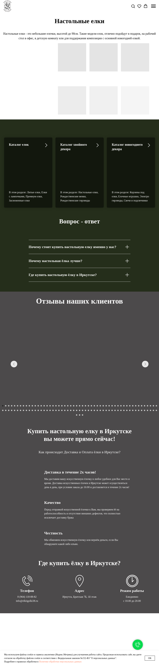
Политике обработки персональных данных (60, 661)
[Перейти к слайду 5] (14, 383)
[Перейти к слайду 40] (118, 383)
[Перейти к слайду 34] (100, 383)
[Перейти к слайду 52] (153, 383)
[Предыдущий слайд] (14, 342)
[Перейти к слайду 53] (156, 383)
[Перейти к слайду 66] (38, 388)
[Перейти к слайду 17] (50, 383)
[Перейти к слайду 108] (79, 393)
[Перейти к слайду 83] (88, 388)
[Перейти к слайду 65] (35, 388)
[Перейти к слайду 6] (17, 383)
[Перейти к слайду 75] (64, 388)
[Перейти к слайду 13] (38, 383)
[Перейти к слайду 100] (138, 388)
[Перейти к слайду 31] (91, 383)
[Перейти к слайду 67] (41, 388)
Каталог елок (19, 144)
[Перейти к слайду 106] (156, 388)
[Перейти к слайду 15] (44, 383)
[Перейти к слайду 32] (94, 383)
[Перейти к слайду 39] (115, 383)
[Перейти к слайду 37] (109, 383)
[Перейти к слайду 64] (32, 388)
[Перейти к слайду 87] (100, 388)
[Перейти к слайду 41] (121, 383)
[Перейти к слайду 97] (129, 388)
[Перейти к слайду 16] (47, 383)
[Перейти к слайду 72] (56, 388)
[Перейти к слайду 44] (129, 383)
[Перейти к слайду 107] (76, 393)
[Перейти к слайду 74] (62, 388)
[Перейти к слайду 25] (73, 383)
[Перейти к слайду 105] (153, 388)
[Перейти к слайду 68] (44, 388)
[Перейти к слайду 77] (70, 388)
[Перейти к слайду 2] (5, 383)
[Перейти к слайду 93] (118, 388)
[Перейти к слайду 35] (103, 383)
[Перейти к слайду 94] (121, 388)
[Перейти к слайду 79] (76, 388)
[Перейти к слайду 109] (82, 393)
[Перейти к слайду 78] (73, 388)
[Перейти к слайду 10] (29, 383)
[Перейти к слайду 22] (64, 383)
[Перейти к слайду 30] (88, 383)
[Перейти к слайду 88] (103, 388)
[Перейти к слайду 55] (5, 388)
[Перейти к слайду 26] (76, 383)
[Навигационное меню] (153, 6)
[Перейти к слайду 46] (135, 383)
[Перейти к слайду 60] (20, 388)
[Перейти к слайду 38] (112, 383)
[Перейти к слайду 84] (91, 388)
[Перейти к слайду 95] (124, 388)
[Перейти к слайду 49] (144, 383)
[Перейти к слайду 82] (85, 388)
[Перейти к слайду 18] (53, 383)
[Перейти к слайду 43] (126, 383)
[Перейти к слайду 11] (32, 383)
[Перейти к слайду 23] (67, 383)
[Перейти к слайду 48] (141, 383)
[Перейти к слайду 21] (62, 383)
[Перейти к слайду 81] (82, 388)
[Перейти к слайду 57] (11, 388)
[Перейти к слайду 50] (147, 383)
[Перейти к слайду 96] (126, 388)
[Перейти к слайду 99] (135, 388)
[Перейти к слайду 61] (23, 388)
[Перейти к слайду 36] (106, 383)
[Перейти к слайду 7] (20, 383)
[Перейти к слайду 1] (2, 383)
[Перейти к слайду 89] (106, 388)
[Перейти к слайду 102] (144, 388)
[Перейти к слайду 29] (85, 383)
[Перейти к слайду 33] (97, 383)
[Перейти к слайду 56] (8, 388)
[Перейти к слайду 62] (26, 388)
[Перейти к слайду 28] (82, 383)
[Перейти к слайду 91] (112, 388)
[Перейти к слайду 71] (53, 388)
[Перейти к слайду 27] (79, 383)
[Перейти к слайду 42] (124, 383)
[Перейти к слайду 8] (23, 383)
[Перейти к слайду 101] (141, 388)
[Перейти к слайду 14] (41, 383)
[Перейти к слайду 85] (94, 388)
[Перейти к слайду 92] (115, 388)
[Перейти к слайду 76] (67, 388)
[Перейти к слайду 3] (8, 383)
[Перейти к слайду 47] (138, 383)
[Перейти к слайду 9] (26, 383)
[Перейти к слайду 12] (35, 383)
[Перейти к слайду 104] (150, 388)
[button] (133, 6)
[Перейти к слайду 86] (97, 388)
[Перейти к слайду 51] (150, 383)
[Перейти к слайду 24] (70, 383)
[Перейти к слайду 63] (29, 388)
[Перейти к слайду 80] (79, 388)
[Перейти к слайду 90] (109, 388)
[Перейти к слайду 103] (147, 388)
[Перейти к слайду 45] (132, 383)
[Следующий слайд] (145, 342)
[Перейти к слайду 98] (132, 388)
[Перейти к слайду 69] (47, 388)
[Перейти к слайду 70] (50, 388)
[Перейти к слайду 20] (59, 383)
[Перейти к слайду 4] (11, 383)
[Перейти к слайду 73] (59, 388)
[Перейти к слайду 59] (17, 388)
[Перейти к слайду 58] (14, 388)
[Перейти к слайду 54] (2, 388)
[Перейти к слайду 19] (56, 383)
